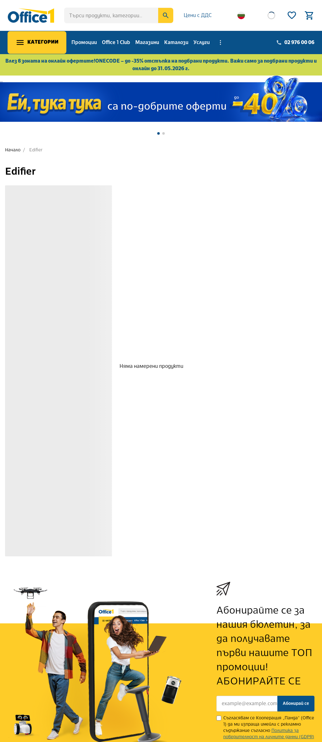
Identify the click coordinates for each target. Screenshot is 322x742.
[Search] (165, 15)
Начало (12, 150)
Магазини (147, 42)
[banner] (161, 99)
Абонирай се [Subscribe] (296, 703)
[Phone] (295, 42)
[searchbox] (118, 15)
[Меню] (37, 42)
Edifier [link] (35, 150)
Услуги (201, 42)
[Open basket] (309, 15)
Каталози (176, 42)
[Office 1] (31, 15)
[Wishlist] (292, 15)
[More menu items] (220, 42)
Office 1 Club (116, 42)
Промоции (84, 42)
